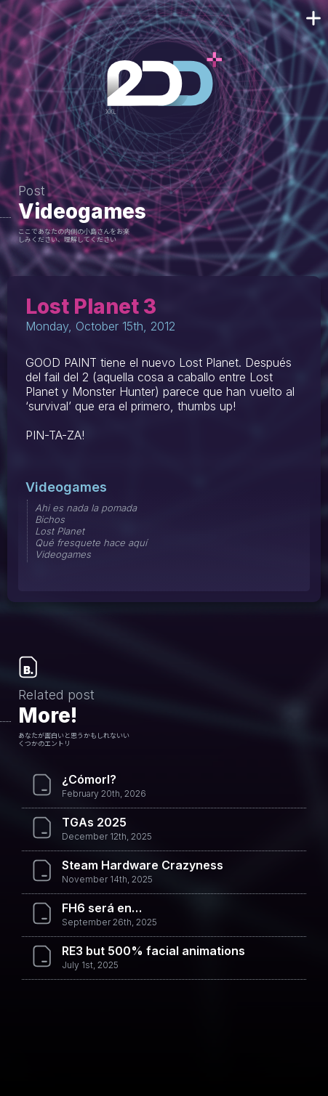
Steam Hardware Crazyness (142, 865)
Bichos (50, 519)
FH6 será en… (102, 907)
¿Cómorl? (89, 779)
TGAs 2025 (94, 822)
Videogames (82, 211)
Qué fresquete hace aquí (91, 542)
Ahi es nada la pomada (86, 508)
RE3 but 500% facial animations (153, 950)
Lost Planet (59, 531)
